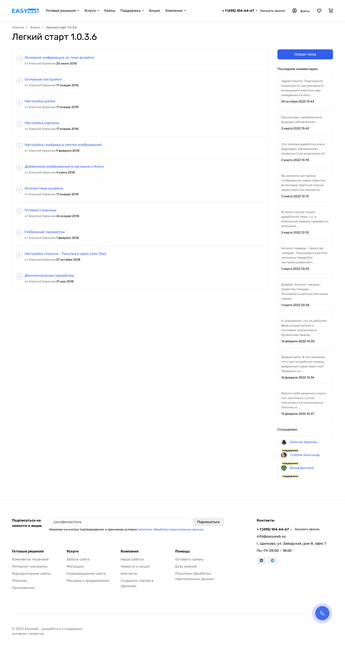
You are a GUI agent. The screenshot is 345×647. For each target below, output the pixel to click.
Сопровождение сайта (86, 573)
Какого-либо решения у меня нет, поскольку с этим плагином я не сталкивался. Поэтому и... (303, 400)
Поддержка (130, 10)
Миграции (75, 566)
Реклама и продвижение (87, 580)
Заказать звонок (272, 11)
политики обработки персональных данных (171, 529)
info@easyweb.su (271, 536)
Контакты (129, 573)
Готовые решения (61, 10)
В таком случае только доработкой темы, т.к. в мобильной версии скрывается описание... (305, 219)
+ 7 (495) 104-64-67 (238, 11)
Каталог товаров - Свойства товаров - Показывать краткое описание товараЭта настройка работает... (304, 255)
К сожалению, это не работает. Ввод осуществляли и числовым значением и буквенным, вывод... (304, 328)
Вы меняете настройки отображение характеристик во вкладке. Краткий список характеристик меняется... (303, 183)
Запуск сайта (78, 559)
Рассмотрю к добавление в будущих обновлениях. (301, 119)
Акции (154, 10)
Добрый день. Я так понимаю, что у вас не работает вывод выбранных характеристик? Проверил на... (303, 364)
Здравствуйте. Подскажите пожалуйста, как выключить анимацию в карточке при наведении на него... (302, 88)
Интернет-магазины (29, 566)
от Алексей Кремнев (40, 63)
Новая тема (305, 54)
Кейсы (109, 10)
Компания (174, 10)
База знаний (186, 566)
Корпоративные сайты (31, 573)
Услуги (90, 10)
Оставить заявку (189, 559)
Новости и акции (135, 566)
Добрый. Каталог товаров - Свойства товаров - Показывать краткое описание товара (304, 291)
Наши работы (132, 559)
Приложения (23, 588)
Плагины (19, 580)
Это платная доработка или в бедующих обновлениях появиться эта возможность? (303, 148)
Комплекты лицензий (30, 559)
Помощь (182, 551)
